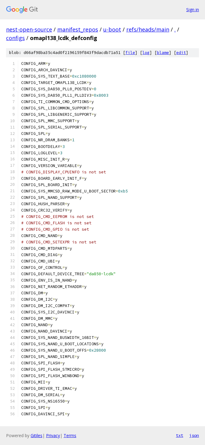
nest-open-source (29, 29)
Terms (70, 435)
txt (179, 435)
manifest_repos (77, 29)
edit (181, 52)
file (130, 52)
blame (163, 52)
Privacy (53, 435)
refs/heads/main (147, 29)
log (146, 52)
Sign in (192, 9)
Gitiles (36, 435)
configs (15, 38)
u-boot (112, 29)
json (194, 435)
